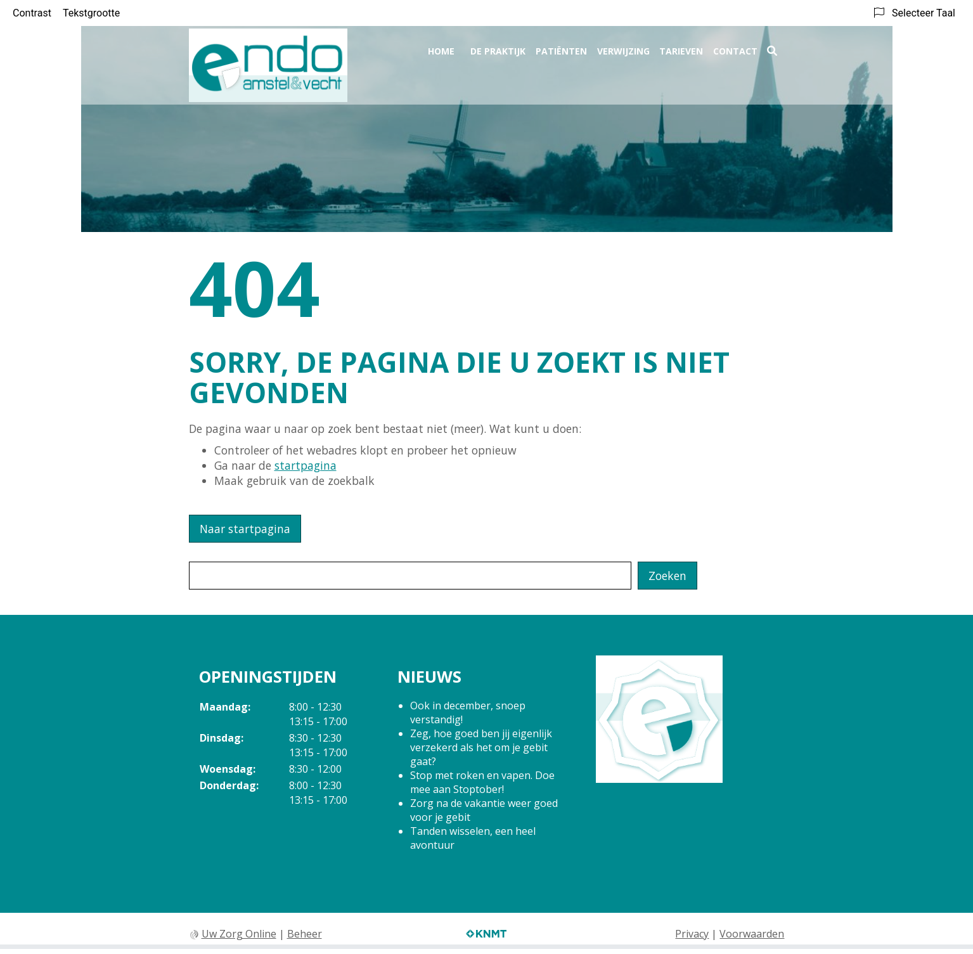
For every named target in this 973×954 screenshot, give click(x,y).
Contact (735, 48)
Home (441, 48)
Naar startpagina (245, 528)
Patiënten (561, 48)
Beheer (304, 934)
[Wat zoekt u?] (410, 576)
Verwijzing (623, 48)
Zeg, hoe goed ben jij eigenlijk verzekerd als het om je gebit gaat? (481, 747)
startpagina (305, 465)
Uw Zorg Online (239, 934)
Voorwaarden (751, 934)
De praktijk (497, 48)
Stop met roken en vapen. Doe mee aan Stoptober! (482, 782)
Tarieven (681, 48)
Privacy (692, 934)
